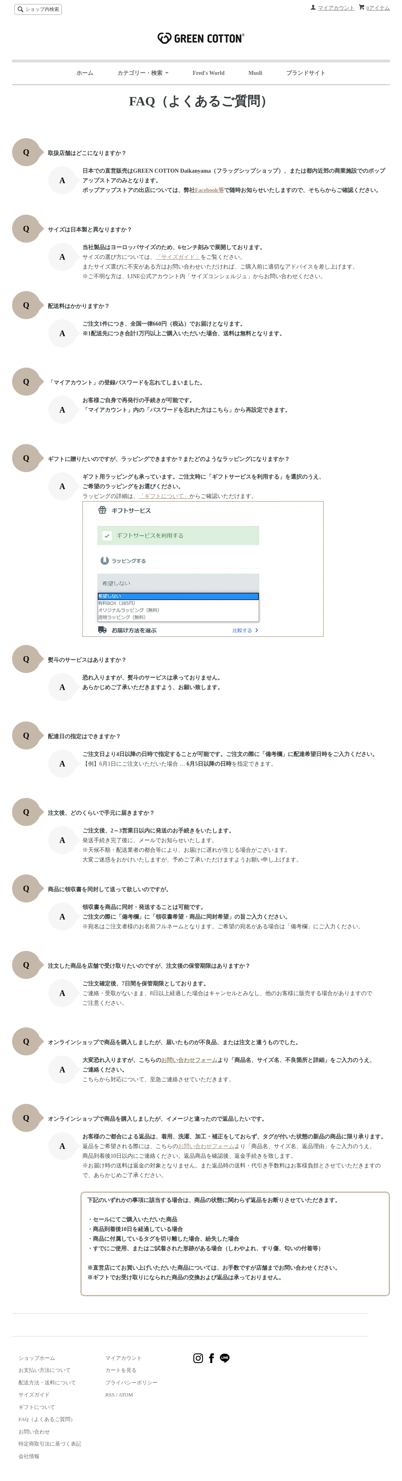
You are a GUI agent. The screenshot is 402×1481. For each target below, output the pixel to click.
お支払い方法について (44, 1370)
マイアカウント (336, 8)
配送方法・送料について (47, 1383)
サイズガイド (34, 1395)
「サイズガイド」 (178, 257)
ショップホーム (36, 1358)
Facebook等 (209, 190)
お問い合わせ (34, 1432)
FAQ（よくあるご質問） (47, 1419)
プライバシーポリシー (131, 1383)
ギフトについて (36, 1407)
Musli (255, 73)
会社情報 (28, 1456)
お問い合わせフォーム (189, 1060)
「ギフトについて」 (164, 496)
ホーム (84, 73)
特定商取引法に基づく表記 (49, 1444)
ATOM (126, 1395)
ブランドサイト (306, 73)
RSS (110, 1395)
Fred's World (208, 73)
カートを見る (121, 1370)
